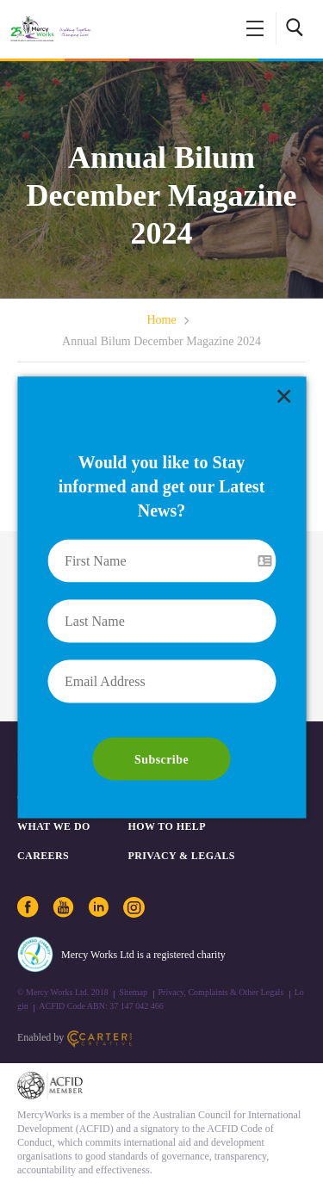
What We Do (53, 826)
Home (161, 319)
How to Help (167, 826)
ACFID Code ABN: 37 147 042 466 (101, 1006)
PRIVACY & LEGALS (181, 856)
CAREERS (43, 856)
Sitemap (133, 992)
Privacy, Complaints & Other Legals (221, 992)
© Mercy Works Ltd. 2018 (63, 992)
